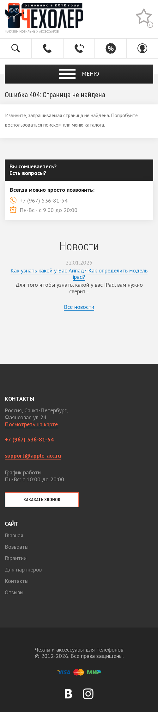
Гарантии (16, 558)
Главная (14, 535)
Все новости (79, 306)
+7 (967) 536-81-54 (29, 439)
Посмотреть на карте (31, 424)
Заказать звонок (41, 499)
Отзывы (14, 592)
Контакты (16, 580)
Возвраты (16, 546)
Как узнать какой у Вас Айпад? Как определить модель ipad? (79, 274)
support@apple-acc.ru (33, 455)
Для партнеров (23, 569)
